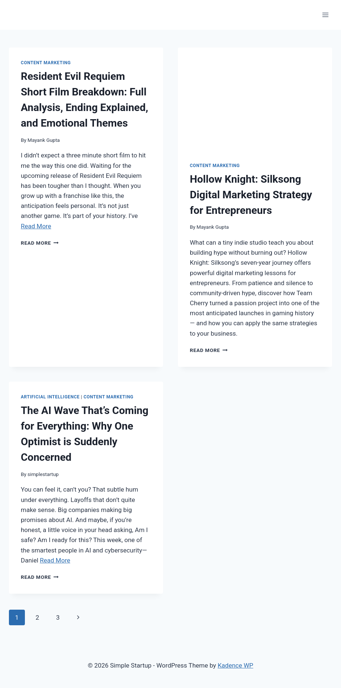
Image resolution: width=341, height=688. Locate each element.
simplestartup (43, 474)
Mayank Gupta (43, 140)
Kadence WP (235, 665)
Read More (36, 226)
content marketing (46, 62)
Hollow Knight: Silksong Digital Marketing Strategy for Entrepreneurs (251, 194)
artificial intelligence (50, 397)
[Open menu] (325, 14)
